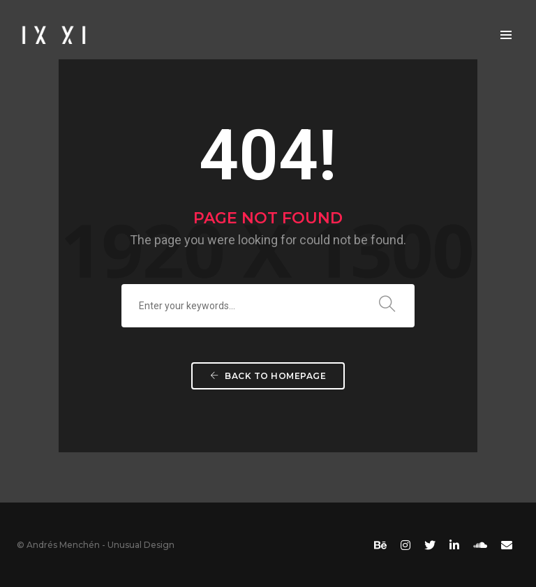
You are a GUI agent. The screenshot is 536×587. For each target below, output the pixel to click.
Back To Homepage (268, 376)
